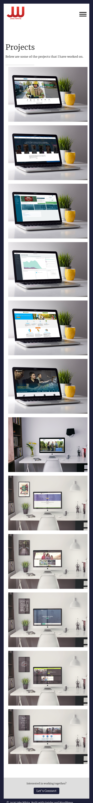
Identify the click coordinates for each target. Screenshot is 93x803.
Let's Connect (46, 791)
